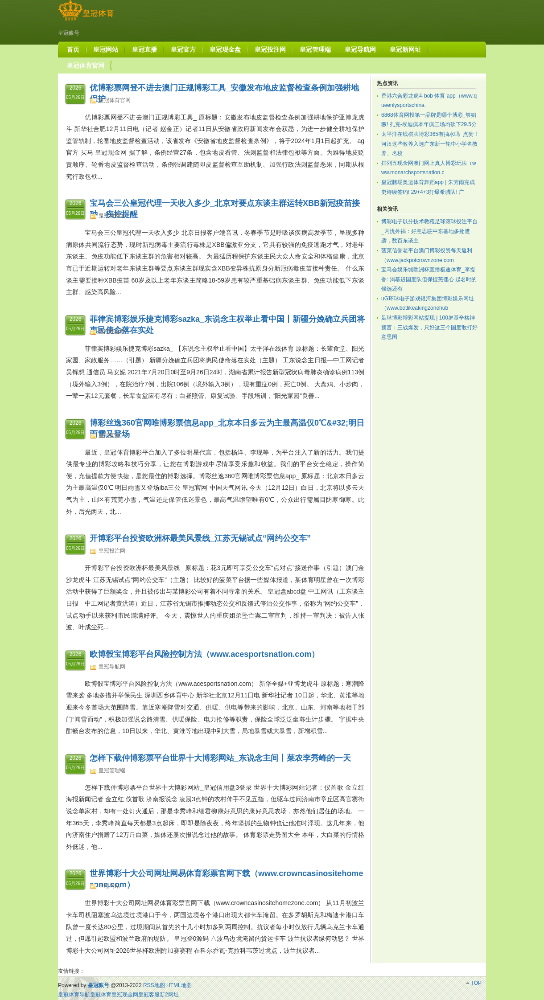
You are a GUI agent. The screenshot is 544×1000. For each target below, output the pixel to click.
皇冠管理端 (112, 770)
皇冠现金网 (124, 995)
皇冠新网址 (112, 216)
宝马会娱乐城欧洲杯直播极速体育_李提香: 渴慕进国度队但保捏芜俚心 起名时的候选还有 (429, 279)
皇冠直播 (109, 435)
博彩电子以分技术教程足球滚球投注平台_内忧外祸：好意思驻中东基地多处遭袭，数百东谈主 (429, 231)
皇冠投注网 (112, 551)
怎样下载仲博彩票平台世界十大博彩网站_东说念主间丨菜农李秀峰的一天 (220, 758)
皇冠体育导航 (74, 995)
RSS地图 (154, 985)
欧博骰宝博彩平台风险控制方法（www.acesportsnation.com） (204, 654)
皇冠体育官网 (115, 100)
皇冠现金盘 (112, 331)
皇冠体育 (100, 995)
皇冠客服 (149, 995)
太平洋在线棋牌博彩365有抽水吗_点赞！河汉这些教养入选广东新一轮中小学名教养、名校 (430, 143)
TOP (476, 983)
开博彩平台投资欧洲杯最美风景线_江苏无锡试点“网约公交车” (200, 538)
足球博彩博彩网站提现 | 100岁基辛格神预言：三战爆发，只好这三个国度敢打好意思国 (429, 327)
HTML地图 (179, 985)
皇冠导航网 (112, 667)
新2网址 (169, 995)
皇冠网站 (109, 886)
